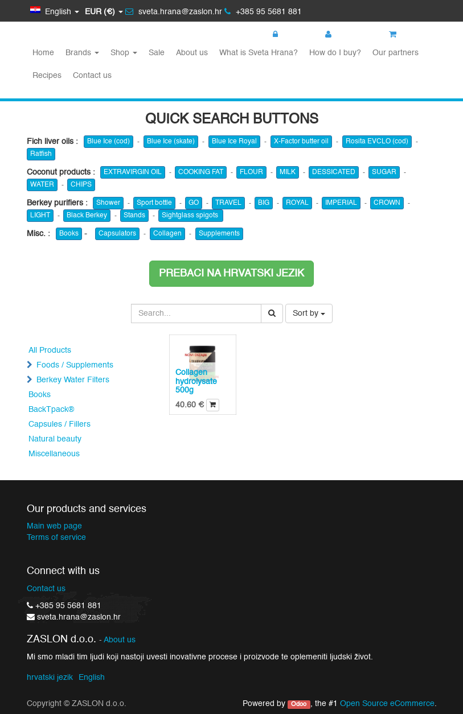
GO (194, 203)
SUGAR (384, 172)
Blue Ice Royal (234, 141)
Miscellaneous (54, 454)
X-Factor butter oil (301, 141)
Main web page (54, 526)
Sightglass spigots (191, 215)
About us (120, 640)
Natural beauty (54, 439)
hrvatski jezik (50, 678)
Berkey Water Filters (72, 380)
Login (288, 35)
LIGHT (40, 215)
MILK (288, 172)
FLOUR (251, 172)
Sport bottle (154, 203)
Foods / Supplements (74, 365)
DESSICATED (333, 172)
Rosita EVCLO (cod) (377, 141)
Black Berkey (87, 215)
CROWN (387, 203)
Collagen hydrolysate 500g (196, 381)
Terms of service (56, 538)
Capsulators (117, 233)
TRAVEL (228, 203)
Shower (108, 203)
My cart (408, 35)
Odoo (298, 704)
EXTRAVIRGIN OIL (133, 172)
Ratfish (41, 154)
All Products (49, 350)
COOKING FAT (200, 172)
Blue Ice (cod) (108, 141)
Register (346, 35)
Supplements (219, 233)
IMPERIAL (341, 203)
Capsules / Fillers (59, 424)
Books (69, 233)
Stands (134, 215)
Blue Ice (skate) (171, 141)
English (92, 678)
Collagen (167, 233)
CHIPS (81, 184)
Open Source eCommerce (387, 704)
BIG (263, 203)
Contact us (46, 589)
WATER (42, 184)
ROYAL (297, 203)
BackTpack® (51, 410)
